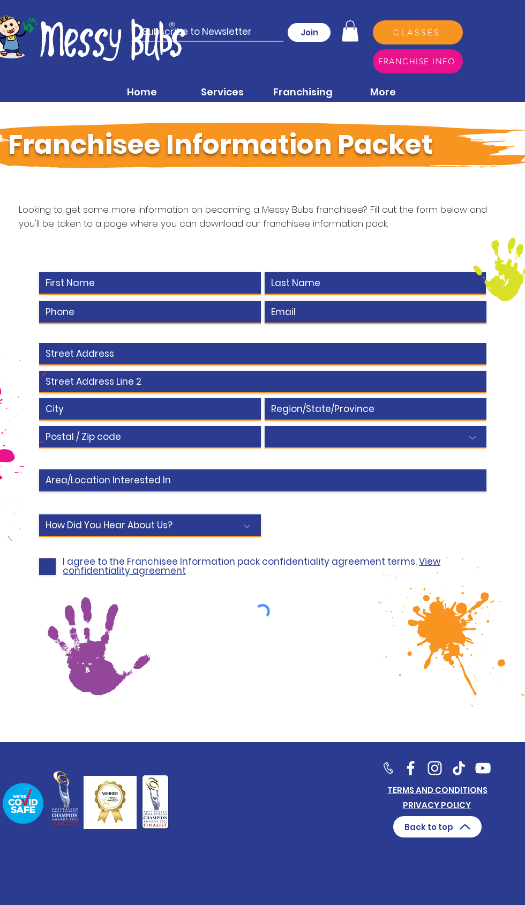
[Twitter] (434, 768)
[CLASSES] (418, 32)
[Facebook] (410, 768)
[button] (350, 30)
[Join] (309, 32)
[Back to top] (437, 826)
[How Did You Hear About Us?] (150, 525)
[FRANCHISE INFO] (418, 61)
